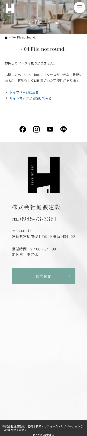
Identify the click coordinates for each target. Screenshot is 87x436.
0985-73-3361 (38, 218)
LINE (64, 129)
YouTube (50, 129)
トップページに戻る (24, 92)
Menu (79, 7)
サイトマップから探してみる (31, 98)
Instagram (36, 129)
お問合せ (43, 276)
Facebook (23, 129)
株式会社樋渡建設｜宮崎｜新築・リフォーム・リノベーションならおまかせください (42, 428)
